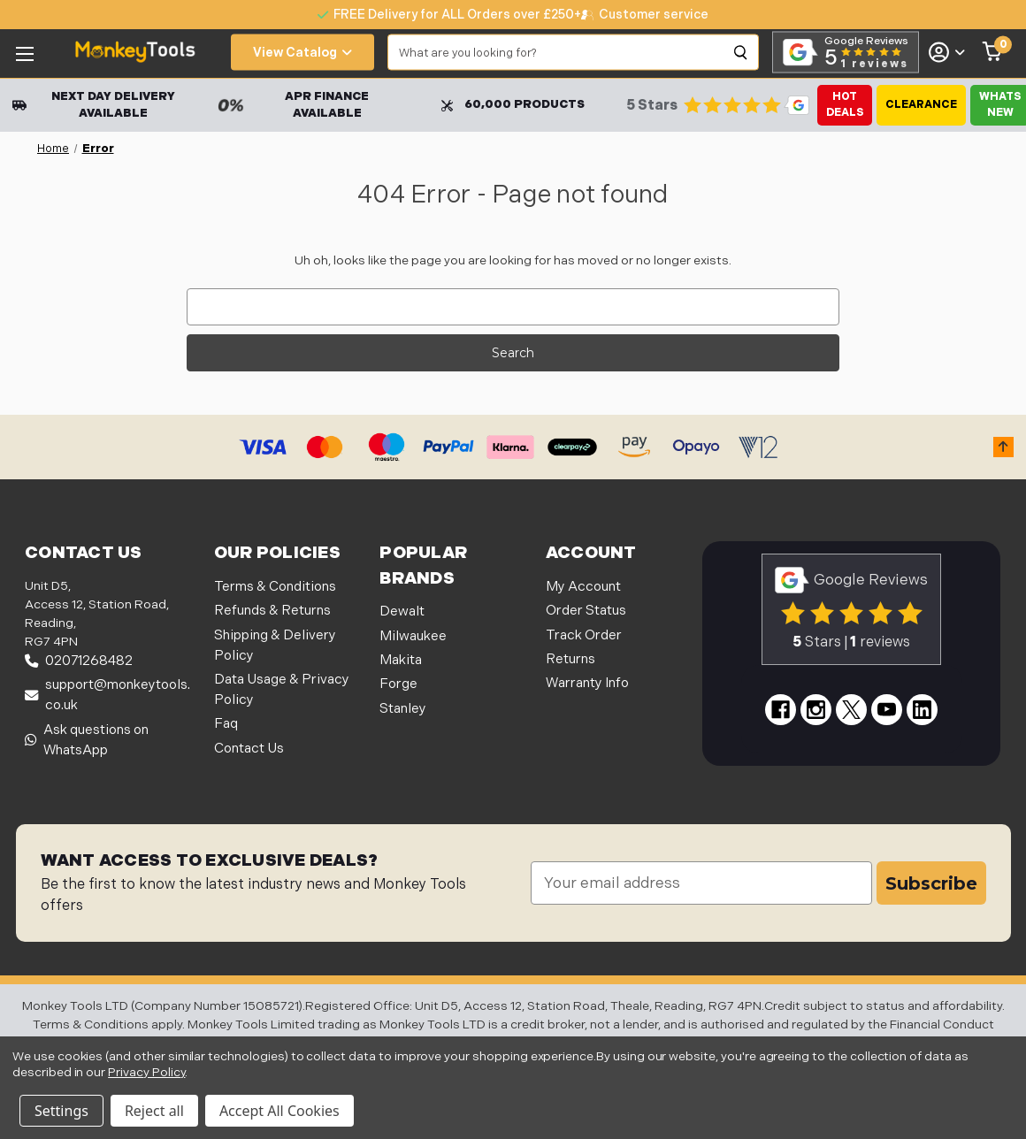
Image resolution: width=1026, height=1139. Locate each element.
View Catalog (302, 52)
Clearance (921, 104)
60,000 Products (513, 104)
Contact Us (249, 748)
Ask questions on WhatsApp (87, 740)
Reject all (154, 1110)
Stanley (402, 708)
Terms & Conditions (275, 586)
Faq (226, 723)
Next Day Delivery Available (93, 105)
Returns (570, 659)
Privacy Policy (146, 1072)
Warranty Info (587, 683)
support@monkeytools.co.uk (107, 695)
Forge (398, 684)
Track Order (584, 635)
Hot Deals (844, 104)
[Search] (741, 52)
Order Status (586, 610)
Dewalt (402, 611)
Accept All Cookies (279, 1110)
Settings (61, 1110)
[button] (1003, 447)
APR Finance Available (293, 105)
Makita (400, 660)
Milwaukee (413, 636)
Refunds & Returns (272, 610)
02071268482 (79, 661)
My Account (583, 586)
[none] (644, 14)
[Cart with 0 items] (992, 52)
